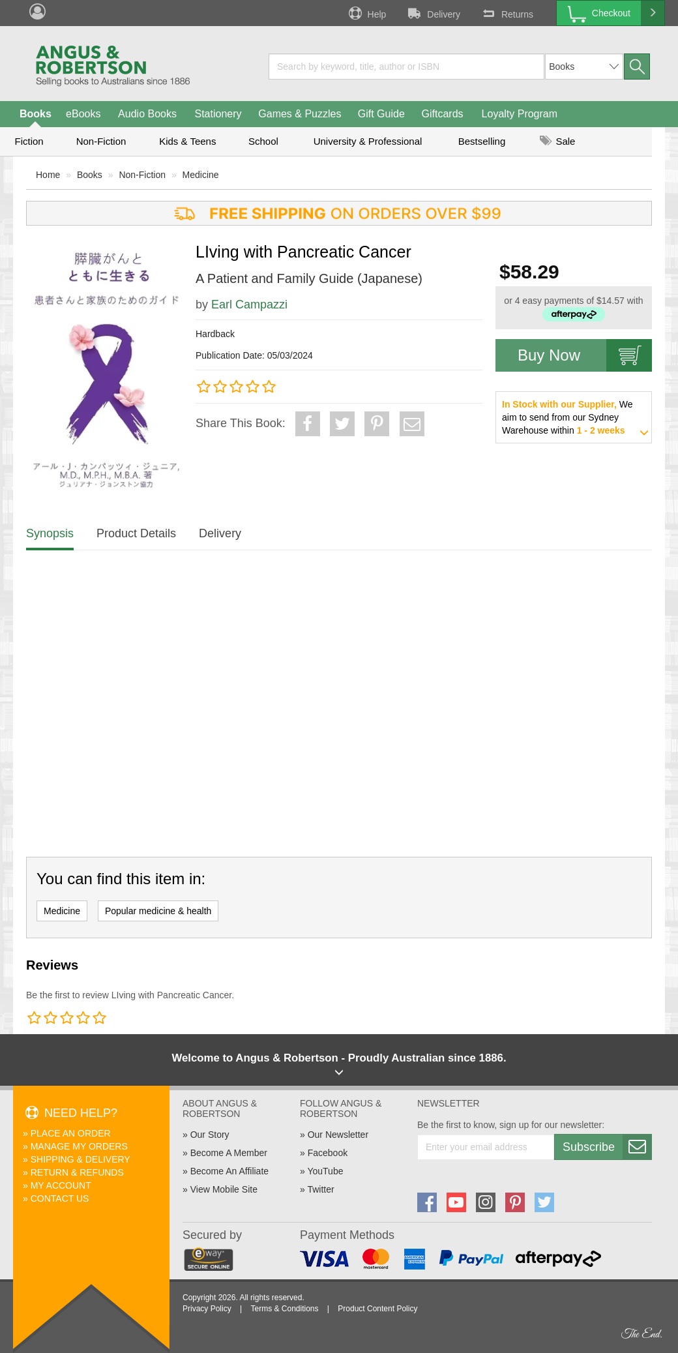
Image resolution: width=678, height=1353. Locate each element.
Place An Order (71, 1133)
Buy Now (585, 355)
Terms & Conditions (284, 1308)
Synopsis (50, 533)
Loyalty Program (520, 113)
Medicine (201, 175)
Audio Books (147, 113)
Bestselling (482, 141)
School (263, 141)
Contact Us (60, 1198)
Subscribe (607, 1147)
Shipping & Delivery (80, 1159)
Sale (557, 141)
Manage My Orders (79, 1146)
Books (36, 113)
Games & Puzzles (299, 113)
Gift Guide (381, 113)
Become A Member (228, 1153)
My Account (61, 1185)
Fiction (28, 141)
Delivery (432, 13)
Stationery (217, 113)
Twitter (320, 1189)
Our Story (209, 1134)
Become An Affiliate (229, 1171)
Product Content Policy (377, 1308)
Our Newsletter (338, 1134)
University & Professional (368, 141)
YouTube (325, 1171)
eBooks (83, 113)
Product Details (136, 533)
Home (48, 175)
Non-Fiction (101, 141)
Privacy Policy (207, 1308)
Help (366, 13)
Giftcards (443, 113)
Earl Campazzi (249, 304)
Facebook (327, 1153)
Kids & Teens (187, 141)
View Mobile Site (224, 1189)
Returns (506, 13)
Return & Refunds (77, 1172)
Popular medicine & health (158, 911)
